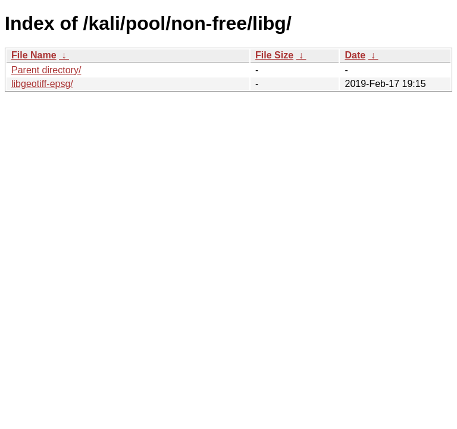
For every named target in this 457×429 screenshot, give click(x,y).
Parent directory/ (46, 70)
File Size (274, 55)
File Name (34, 55)
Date (355, 55)
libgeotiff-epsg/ (42, 84)
